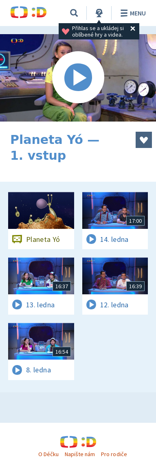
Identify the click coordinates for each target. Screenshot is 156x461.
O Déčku (48, 454)
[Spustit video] (78, 78)
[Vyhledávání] (74, 13)
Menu (132, 13)
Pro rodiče (114, 454)
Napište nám (80, 454)
